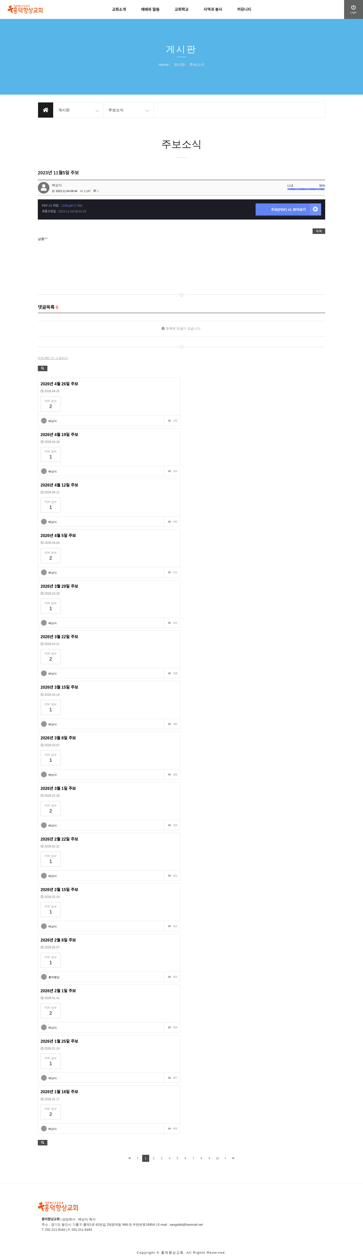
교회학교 (181, 9)
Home (164, 65)
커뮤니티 (244, 9)
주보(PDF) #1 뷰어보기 (296, 209)
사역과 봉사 (213, 9)
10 (217, 1158)
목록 (319, 231)
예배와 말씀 (150, 9)
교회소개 (119, 9)
